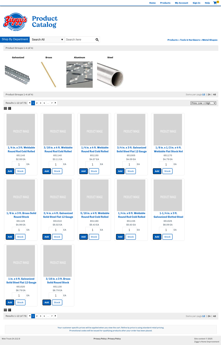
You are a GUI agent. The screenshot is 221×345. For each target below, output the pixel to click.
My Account (181, 3)
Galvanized (18, 57)
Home (152, 3)
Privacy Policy (100, 339)
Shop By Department (15, 39)
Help (207, 3)
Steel (110, 57)
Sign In (196, 3)
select (62, 40)
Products (165, 3)
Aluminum (79, 57)
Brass (48, 57)
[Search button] (97, 40)
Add (10, 171)
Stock (20, 171)
